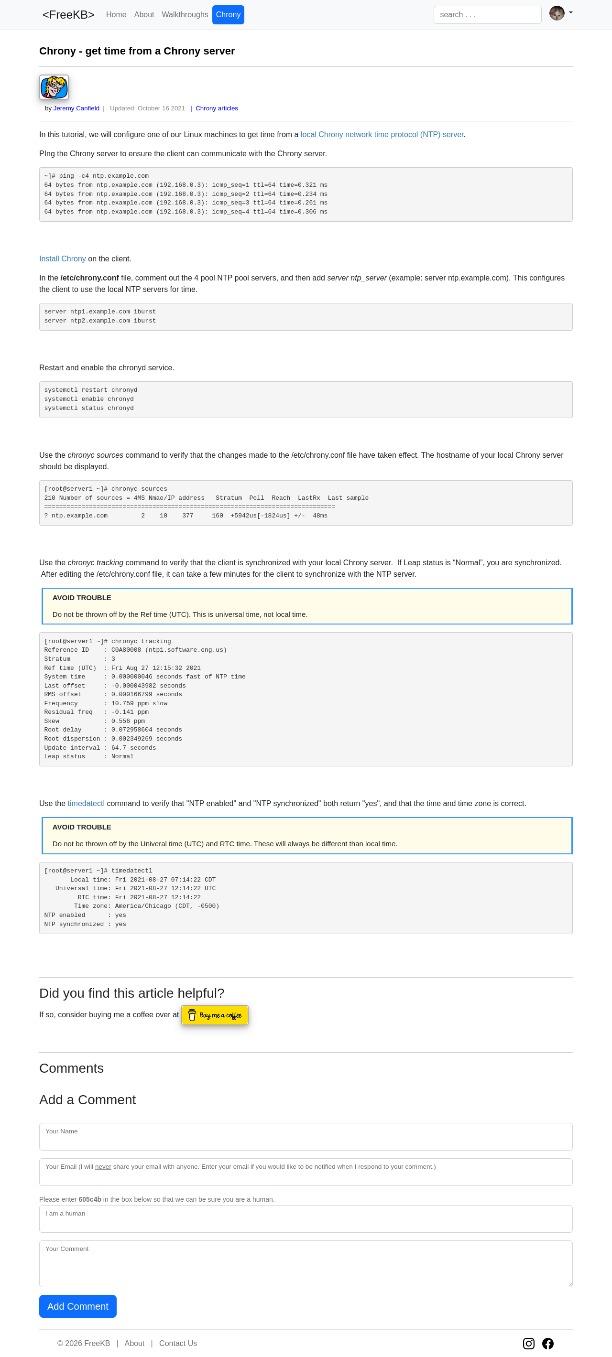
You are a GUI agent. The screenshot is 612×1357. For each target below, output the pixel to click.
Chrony (228, 15)
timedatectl (86, 803)
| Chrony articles (212, 108)
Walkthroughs (185, 15)
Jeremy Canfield (76, 108)
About (144, 15)
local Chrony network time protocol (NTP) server (382, 134)
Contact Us (178, 1343)
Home (116, 15)
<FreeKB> (67, 14)
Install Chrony (62, 259)
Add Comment (78, 1306)
